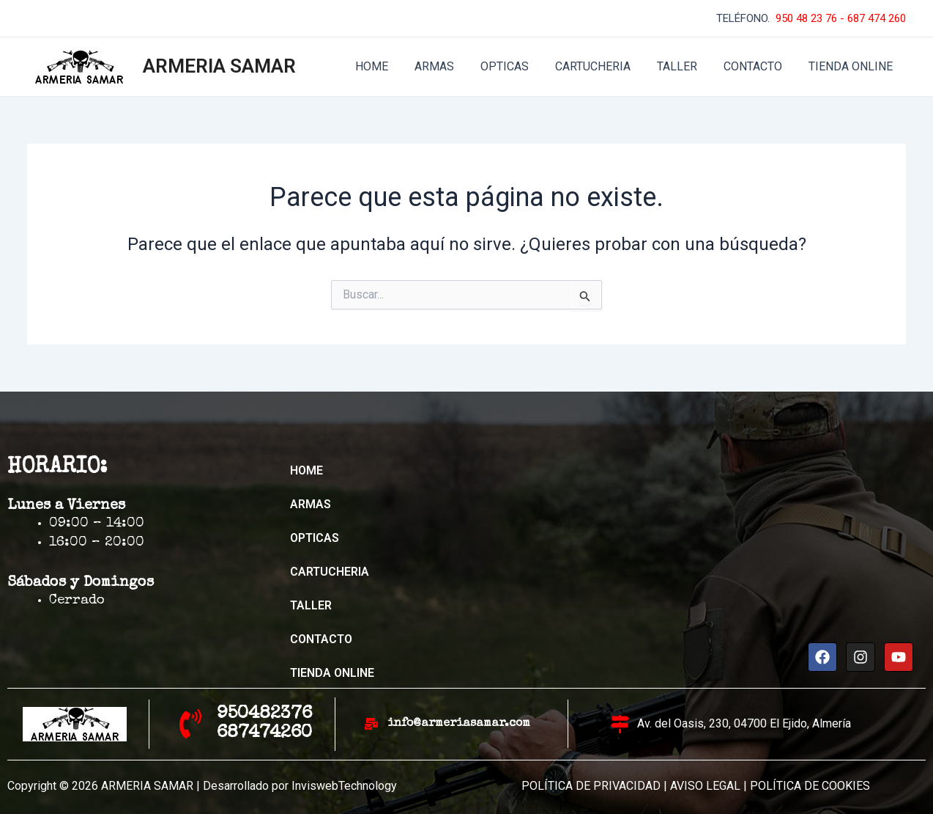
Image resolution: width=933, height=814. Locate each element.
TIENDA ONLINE (852, 66)
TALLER (684, 66)
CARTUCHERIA (603, 66)
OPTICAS (518, 66)
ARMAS (450, 66)
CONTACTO (757, 66)
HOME (390, 66)
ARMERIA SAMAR (219, 66)
